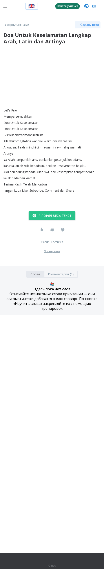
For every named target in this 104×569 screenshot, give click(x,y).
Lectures (57, 242)
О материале (52, 251)
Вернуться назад (16, 25)
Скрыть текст (87, 25)
